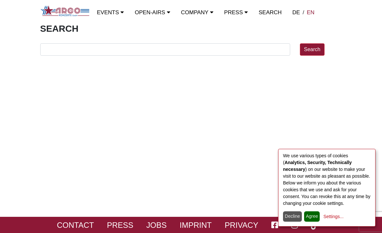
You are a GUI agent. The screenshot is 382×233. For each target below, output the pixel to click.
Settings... (333, 216)
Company (197, 12)
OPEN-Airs (152, 12)
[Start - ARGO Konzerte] (65, 11)
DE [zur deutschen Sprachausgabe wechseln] (296, 12)
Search (270, 12)
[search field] (165, 49)
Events (110, 12)
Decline (292, 216)
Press (236, 12)
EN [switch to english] (310, 12)
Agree (312, 216)
